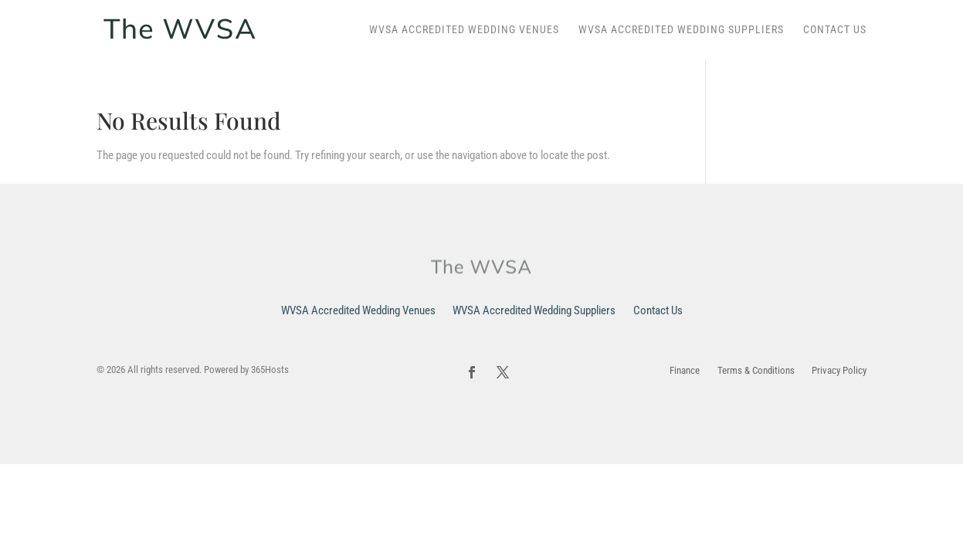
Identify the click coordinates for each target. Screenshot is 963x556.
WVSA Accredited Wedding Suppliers (681, 30)
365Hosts (270, 369)
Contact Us (834, 30)
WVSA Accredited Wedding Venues (464, 30)
